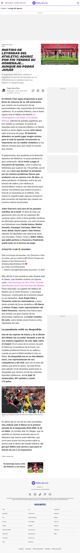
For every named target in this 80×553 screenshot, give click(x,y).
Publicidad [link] (47, 549)
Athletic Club (10, 456)
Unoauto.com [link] (31, 537)
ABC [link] (3, 509)
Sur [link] (29, 509)
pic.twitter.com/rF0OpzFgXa (13, 267)
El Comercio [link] (5, 537)
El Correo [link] (4, 521)
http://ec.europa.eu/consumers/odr (60, 499)
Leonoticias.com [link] (32, 529)
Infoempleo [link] (30, 541)
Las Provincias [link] (31, 513)
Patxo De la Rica (13, 88)
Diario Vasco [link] (5, 533)
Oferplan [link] (56, 517)
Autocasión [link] (56, 513)
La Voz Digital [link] (31, 521)
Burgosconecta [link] (31, 533)
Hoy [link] (3, 517)
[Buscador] (78, 3)
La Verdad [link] (30, 525)
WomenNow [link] (57, 509)
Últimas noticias (20, 3)
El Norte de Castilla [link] (6, 529)
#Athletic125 (19, 264)
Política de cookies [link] (56, 549)
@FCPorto (28, 258)
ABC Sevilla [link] (4, 513)
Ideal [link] (3, 541)
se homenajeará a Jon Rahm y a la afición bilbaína (19, 117)
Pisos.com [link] (56, 521)
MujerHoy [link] (56, 525)
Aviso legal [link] (28, 549)
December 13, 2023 (36, 270)
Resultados (9, 3)
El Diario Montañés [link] (32, 517)
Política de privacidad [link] (38, 549)
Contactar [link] (21, 549)
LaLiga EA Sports (15, 8)
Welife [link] (55, 533)
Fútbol (3, 8)
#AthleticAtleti (8, 264)
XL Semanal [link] (56, 529)
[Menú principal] (2, 3)
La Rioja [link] (4, 525)
